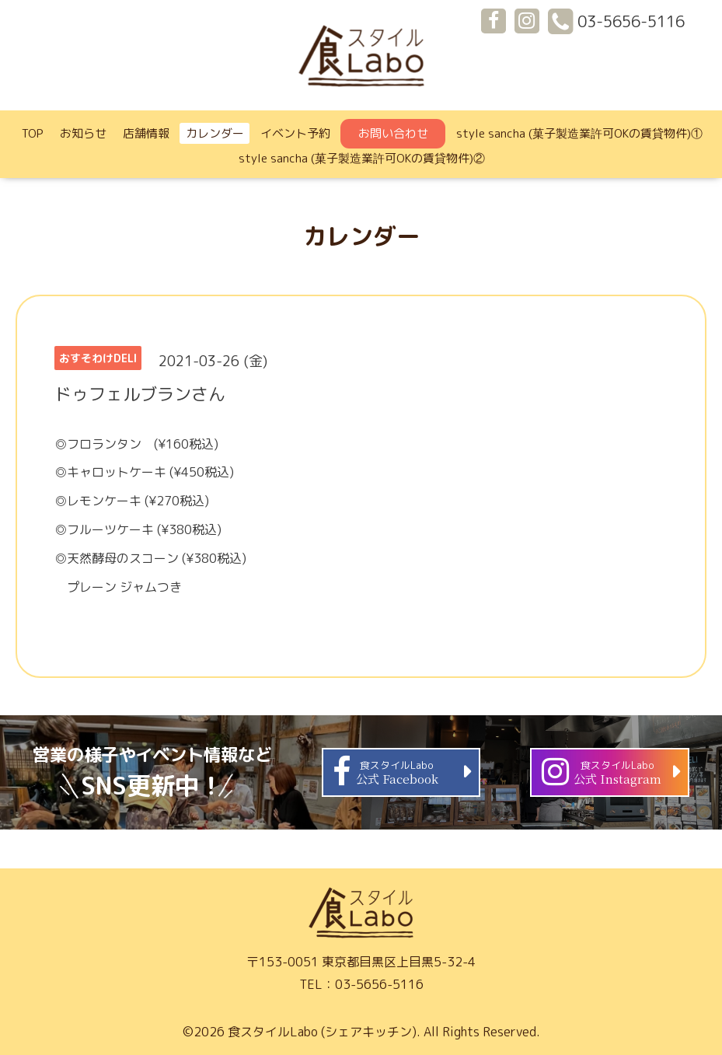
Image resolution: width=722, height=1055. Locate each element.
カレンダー (215, 133)
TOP (33, 133)
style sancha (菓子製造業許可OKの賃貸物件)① (579, 133)
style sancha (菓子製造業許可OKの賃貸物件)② (362, 158)
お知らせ (83, 133)
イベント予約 (295, 133)
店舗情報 (146, 133)
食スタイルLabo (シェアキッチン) (322, 1031)
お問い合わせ (393, 133)
